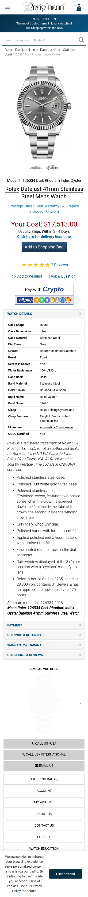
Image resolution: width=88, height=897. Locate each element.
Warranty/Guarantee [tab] (44, 645)
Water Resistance (20, 370)
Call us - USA (44, 744)
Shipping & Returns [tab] (44, 635)
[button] (44, 236)
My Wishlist (44, 802)
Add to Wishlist (27, 276)
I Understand (65, 874)
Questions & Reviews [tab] (44, 655)
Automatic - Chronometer (56, 427)
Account (44, 791)
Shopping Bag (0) (44, 779)
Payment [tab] (44, 625)
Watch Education (44, 849)
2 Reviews (59, 265)
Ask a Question (62, 276)
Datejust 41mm (26, 50)
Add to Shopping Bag (44, 246)
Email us (44, 766)
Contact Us (44, 826)
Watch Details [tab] (44, 314)
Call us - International (44, 754)
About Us (44, 814)
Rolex (9, 50)
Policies (44, 837)
